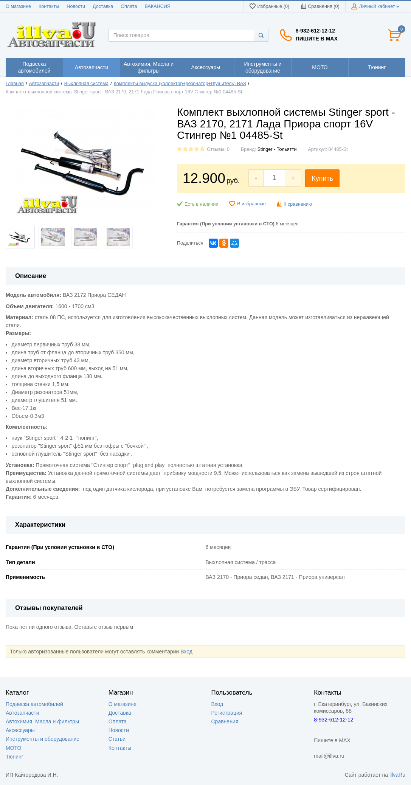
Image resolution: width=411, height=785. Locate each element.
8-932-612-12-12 (315, 31)
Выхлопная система (86, 83)
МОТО (13, 748)
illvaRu (397, 775)
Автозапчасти (44, 83)
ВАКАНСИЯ (158, 6)
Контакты (49, 6)
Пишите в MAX (317, 39)
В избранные (251, 203)
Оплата (129, 6)
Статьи (117, 739)
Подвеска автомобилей (34, 704)
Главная (15, 83)
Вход (186, 651)
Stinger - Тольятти (277, 149)
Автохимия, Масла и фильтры (42, 721)
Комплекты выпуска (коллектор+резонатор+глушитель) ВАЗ (179, 83)
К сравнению (298, 204)
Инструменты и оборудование (42, 739)
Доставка (103, 6)
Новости (76, 6)
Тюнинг (14, 757)
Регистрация (226, 713)
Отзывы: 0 (218, 149)
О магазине (18, 6)
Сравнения (225, 721)
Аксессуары (20, 730)
